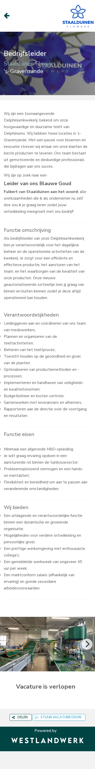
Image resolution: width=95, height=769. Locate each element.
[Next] (86, 644)
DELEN (20, 717)
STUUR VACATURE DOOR (58, 717)
